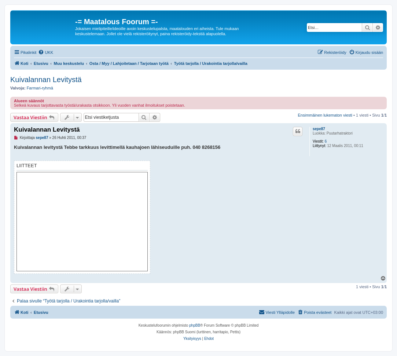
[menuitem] (45, 52)
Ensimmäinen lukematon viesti (325, 115)
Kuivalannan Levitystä (46, 80)
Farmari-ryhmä (40, 88)
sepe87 (319, 129)
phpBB (194, 325)
